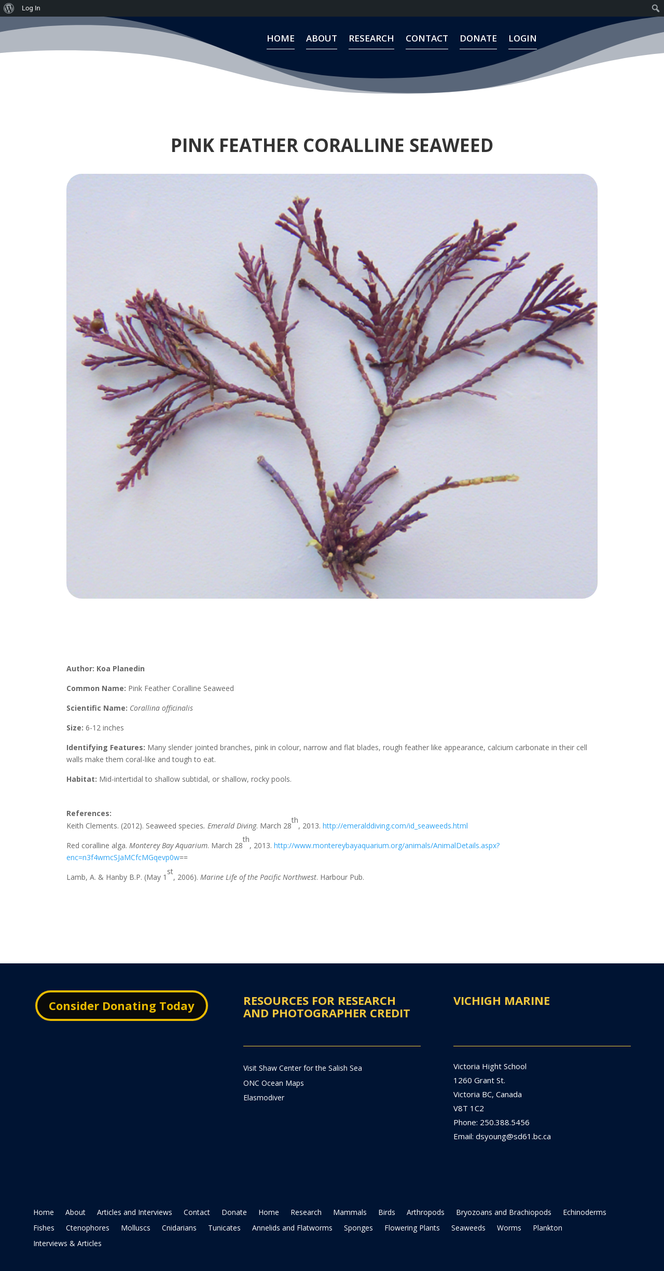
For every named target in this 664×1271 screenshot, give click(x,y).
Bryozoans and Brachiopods (503, 1194)
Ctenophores (87, 1209)
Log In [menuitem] (31, 8)
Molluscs (135, 1209)
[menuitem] (9, 8)
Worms (509, 1209)
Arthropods (426, 1194)
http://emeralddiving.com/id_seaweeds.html (395, 806)
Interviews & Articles (67, 1225)
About (321, 42)
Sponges (358, 1209)
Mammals (350, 1194)
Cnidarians (179, 1209)
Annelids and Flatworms (292, 1209)
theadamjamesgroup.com (117, 1258)
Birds (386, 1194)
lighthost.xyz (225, 1258)
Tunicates (224, 1209)
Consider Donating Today (122, 986)
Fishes (43, 1209)
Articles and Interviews (134, 1194)
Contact (427, 42)
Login (522, 42)
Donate (478, 42)
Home (281, 42)
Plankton (547, 1209)
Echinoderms (584, 1194)
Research (371, 42)
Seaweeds (468, 1209)
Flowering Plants (412, 1209)
